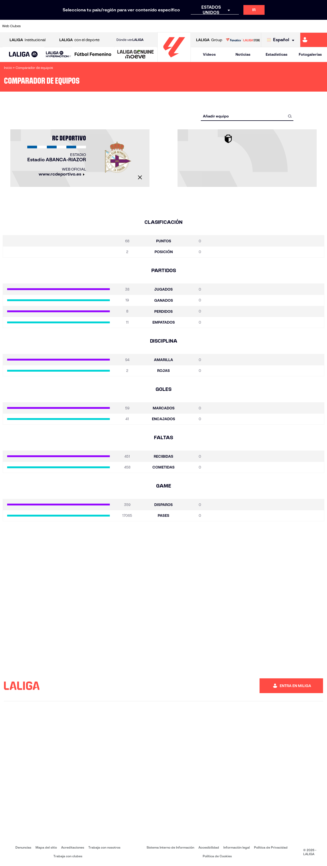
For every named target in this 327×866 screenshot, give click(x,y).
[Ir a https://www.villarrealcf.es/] (321, 26)
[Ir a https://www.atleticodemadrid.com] (47, 26)
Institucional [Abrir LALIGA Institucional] (28, 40)
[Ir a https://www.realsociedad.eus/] (275, 26)
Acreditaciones (72, 847)
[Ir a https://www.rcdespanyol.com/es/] (199, 26)
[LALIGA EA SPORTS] (23, 54)
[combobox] (247, 116)
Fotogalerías (310, 54)
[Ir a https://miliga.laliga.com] (313, 40)
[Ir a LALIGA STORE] (243, 40)
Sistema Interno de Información (170, 847)
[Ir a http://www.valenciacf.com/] (306, 26)
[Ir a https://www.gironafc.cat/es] (138, 26)
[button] (23, 54)
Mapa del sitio (46, 847)
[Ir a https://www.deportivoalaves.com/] (77, 26)
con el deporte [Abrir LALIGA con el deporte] (79, 40)
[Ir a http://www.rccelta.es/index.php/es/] (184, 26)
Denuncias (23, 847)
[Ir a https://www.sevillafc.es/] (290, 26)
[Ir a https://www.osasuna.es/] (62, 26)
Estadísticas (276, 54)
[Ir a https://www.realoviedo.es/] (260, 26)
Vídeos (209, 54)
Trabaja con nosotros (104, 847)
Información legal (236, 847)
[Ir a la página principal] (174, 59)
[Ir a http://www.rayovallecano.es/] (169, 26)
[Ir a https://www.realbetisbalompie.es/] (230, 26)
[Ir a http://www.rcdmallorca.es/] (215, 26)
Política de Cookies (217, 856)
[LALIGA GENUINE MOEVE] (135, 54)
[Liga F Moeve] (93, 54)
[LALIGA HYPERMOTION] (58, 54)
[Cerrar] (140, 177)
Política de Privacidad (271, 847)
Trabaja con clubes (67, 856)
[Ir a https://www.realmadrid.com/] (245, 26)
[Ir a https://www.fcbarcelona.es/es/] (108, 26)
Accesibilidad (208, 847)
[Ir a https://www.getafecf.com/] (123, 26)
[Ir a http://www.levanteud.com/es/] (154, 26)
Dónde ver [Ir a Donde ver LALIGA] (129, 40)
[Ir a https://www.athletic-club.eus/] (32, 26)
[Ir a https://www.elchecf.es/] (93, 26)
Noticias (242, 54)
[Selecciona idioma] (282, 40)
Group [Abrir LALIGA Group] (209, 40)
